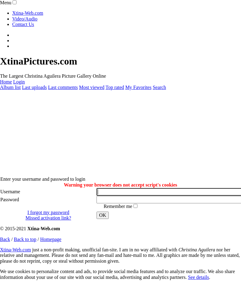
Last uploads (34, 87)
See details (198, 277)
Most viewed (91, 87)
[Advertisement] (119, 133)
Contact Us (23, 24)
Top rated (114, 87)
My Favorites (138, 87)
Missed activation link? (48, 217)
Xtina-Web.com (27, 13)
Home (6, 81)
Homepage (50, 239)
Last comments (63, 87)
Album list (10, 87)
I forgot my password (48, 212)
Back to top (25, 239)
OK (102, 215)
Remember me (118, 206)
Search (159, 87)
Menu (5, 2)
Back (5, 239)
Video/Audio (25, 18)
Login (19, 81)
